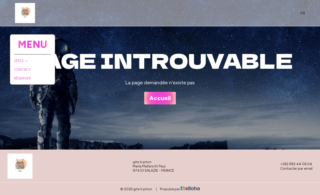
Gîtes (21, 61)
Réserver (22, 78)
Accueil (160, 98)
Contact (22, 70)
